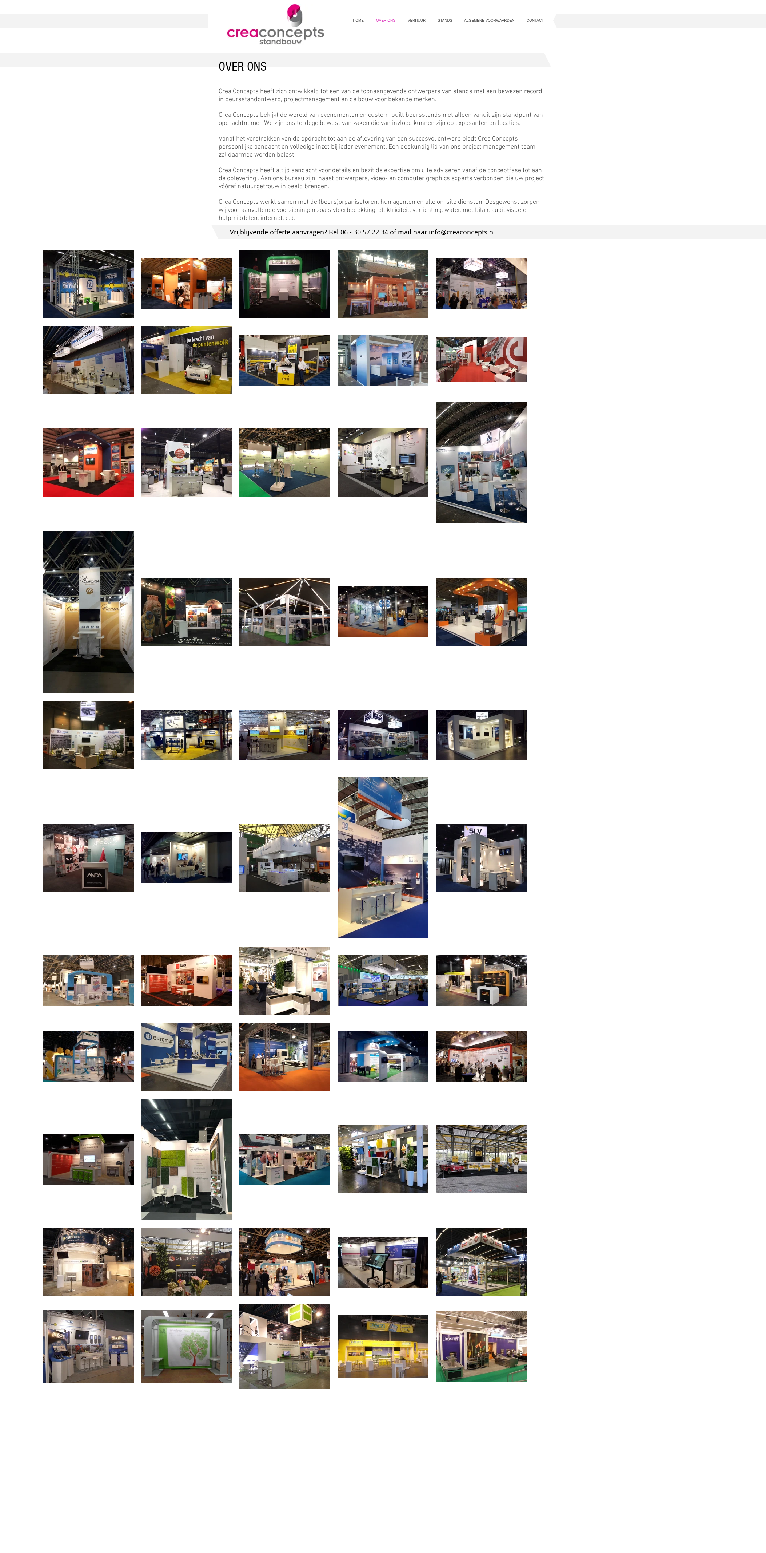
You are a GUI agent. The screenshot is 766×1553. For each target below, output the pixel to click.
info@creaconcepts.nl (462, 232)
